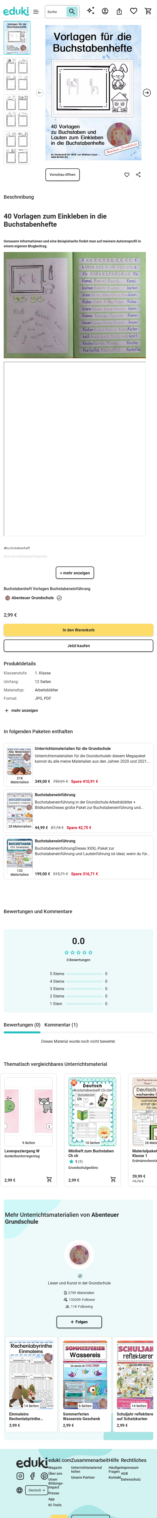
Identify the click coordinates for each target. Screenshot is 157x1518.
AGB (124, 1473)
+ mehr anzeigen (75, 573)
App (51, 1499)
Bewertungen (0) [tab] (22, 1025)
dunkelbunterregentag (22, 1156)
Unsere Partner (83, 1477)
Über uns (55, 1473)
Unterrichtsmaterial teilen (87, 1469)
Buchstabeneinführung (55, 794)
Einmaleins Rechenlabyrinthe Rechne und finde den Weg (28, 1416)
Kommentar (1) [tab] (61, 1025)
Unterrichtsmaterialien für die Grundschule (73, 748)
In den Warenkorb (79, 630)
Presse (53, 1493)
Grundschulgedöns (83, 1168)
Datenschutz (131, 1479)
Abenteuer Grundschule (33, 597)
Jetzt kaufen (78, 645)
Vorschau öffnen (63, 175)
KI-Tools (54, 1505)
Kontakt (115, 1477)
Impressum (129, 1468)
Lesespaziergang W (21, 1151)
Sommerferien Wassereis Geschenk (81, 1416)
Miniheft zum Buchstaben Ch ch (91, 1153)
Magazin (55, 1468)
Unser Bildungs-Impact (55, 1483)
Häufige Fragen (115, 1469)
